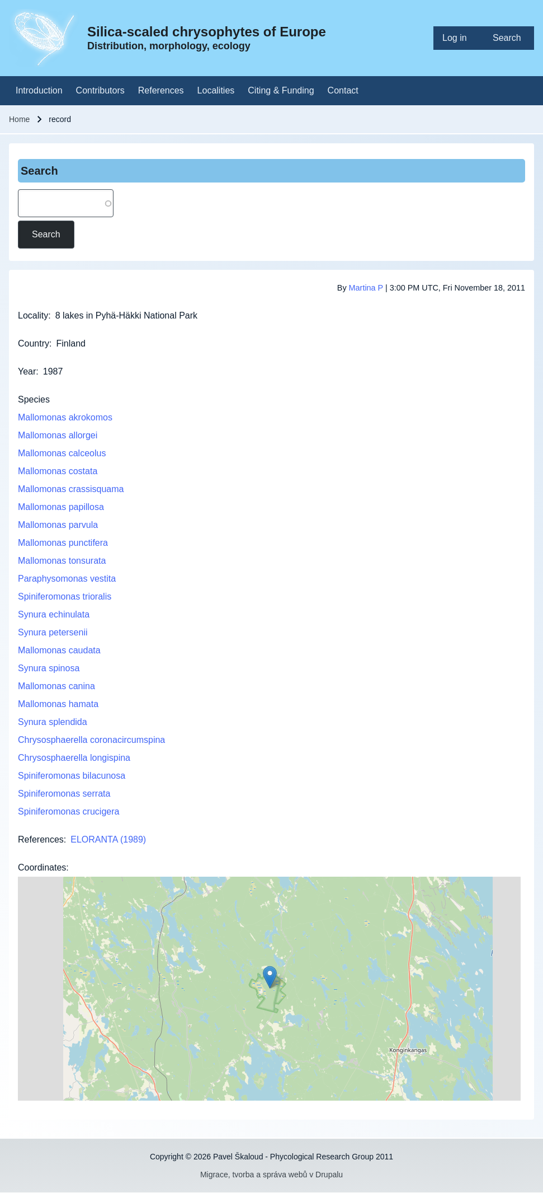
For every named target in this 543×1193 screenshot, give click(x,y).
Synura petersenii (53, 632)
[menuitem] (458, 38)
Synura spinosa (48, 668)
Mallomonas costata (57, 471)
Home (19, 119)
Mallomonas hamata (58, 704)
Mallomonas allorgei (57, 435)
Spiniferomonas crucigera (68, 811)
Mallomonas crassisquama (71, 489)
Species (34, 399)
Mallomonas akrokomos (65, 417)
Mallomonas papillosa (61, 507)
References (41, 839)
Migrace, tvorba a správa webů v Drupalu (271, 1174)
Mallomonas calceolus (62, 453)
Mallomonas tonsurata (62, 560)
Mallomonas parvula (58, 525)
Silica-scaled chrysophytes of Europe (206, 31)
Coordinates (42, 867)
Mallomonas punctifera (63, 543)
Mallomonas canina (56, 686)
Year (27, 371)
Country (33, 343)
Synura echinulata (53, 614)
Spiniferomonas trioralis (64, 596)
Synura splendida (52, 722)
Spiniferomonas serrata (64, 793)
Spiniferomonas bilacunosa (71, 775)
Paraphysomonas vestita (67, 578)
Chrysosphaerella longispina (74, 757)
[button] (270, 977)
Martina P (366, 287)
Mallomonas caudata (59, 650)
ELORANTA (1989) (108, 839)
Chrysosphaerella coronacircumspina (91, 740)
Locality (33, 315)
